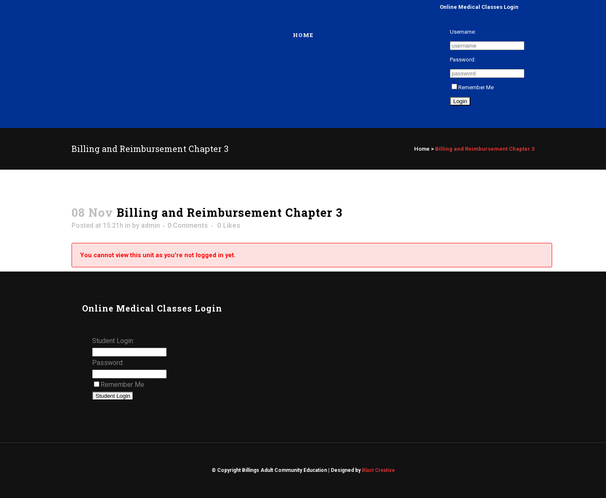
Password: (463, 59)
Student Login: (113, 341)
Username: (463, 32)
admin (150, 225)
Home (422, 149)
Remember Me (473, 87)
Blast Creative (378, 470)
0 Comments (187, 225)
